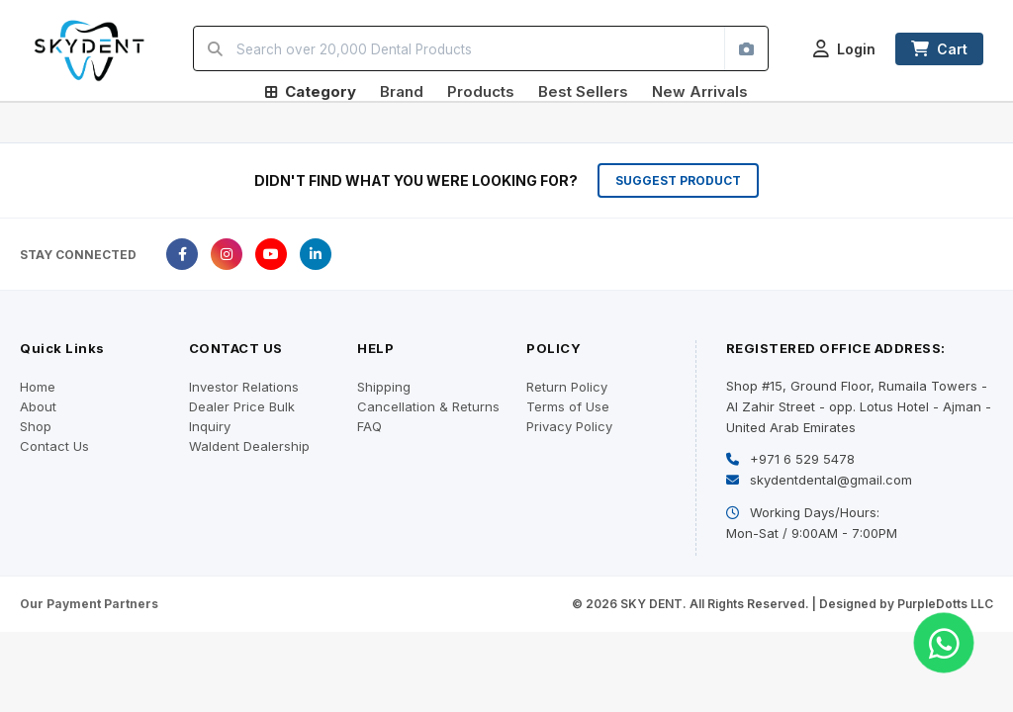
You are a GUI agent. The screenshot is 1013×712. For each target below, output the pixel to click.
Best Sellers (583, 91)
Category (310, 91)
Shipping (384, 387)
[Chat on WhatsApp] (943, 642)
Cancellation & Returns (428, 406)
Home (37, 387)
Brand (401, 91)
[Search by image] (746, 48)
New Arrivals (700, 91)
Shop (35, 426)
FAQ (369, 426)
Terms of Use (567, 406)
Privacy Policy (569, 426)
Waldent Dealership (249, 446)
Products (480, 91)
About (38, 406)
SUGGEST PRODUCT (678, 180)
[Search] (215, 48)
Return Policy (566, 387)
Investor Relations (244, 387)
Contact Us (54, 446)
